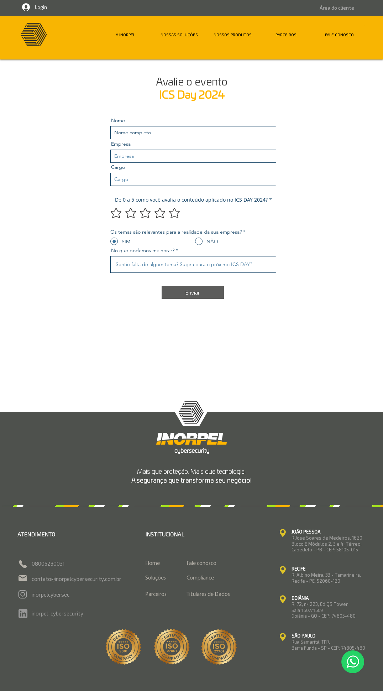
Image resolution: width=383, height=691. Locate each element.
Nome (118, 120)
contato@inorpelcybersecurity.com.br (76, 579)
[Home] (161, 564)
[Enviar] (193, 292)
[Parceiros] (161, 595)
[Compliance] (219, 578)
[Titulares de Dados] (219, 595)
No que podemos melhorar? (142, 250)
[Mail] (22, 578)
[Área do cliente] (337, 7)
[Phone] (22, 564)
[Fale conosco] (219, 564)
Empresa (121, 143)
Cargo (118, 167)
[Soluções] (161, 578)
